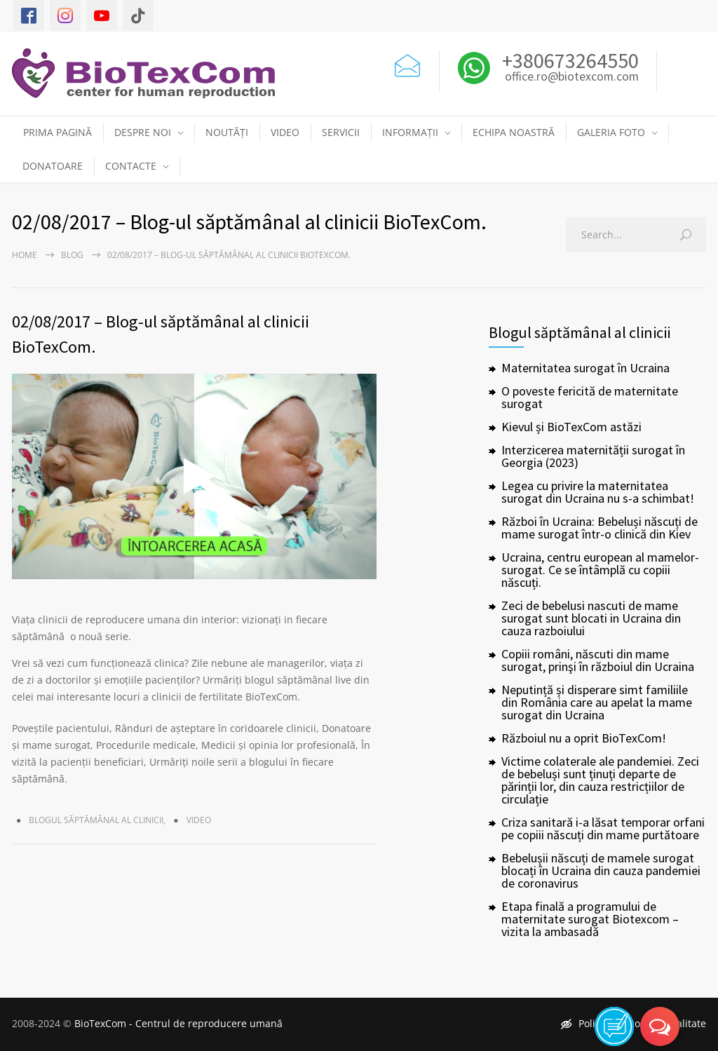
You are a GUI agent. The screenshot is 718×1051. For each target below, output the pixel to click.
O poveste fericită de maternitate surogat (589, 397)
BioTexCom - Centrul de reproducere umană (178, 1023)
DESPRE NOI (142, 132)
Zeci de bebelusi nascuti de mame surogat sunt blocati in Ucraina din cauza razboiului (591, 618)
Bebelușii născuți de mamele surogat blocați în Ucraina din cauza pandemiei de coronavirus (600, 870)
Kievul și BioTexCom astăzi (571, 427)
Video (199, 820)
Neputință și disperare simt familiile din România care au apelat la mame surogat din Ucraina (596, 702)
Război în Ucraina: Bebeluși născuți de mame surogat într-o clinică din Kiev (599, 527)
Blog (72, 255)
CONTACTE (130, 165)
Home (24, 255)
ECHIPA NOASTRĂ (514, 132)
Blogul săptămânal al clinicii (96, 820)
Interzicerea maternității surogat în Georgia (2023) (593, 456)
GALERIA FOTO (611, 132)
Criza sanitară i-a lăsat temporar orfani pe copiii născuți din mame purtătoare (603, 828)
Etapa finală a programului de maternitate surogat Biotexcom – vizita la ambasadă (590, 919)
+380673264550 (568, 60)
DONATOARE (52, 165)
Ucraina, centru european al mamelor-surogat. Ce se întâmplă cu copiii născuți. (600, 569)
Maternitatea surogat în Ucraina (585, 368)
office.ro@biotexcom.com (572, 77)
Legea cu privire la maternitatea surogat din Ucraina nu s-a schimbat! (597, 491)
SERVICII (341, 132)
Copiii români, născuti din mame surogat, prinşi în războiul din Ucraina (597, 660)
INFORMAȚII (410, 132)
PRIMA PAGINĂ (57, 132)
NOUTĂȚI (226, 132)
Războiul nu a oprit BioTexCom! (583, 738)
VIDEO (285, 132)
